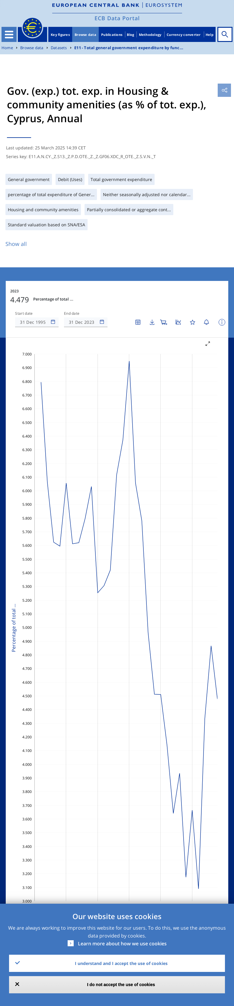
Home (7, 47)
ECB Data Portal (117, 18)
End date (72, 313)
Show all (16, 243)
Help (209, 34)
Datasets (59, 47)
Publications (111, 34)
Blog (130, 34)
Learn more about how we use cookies (122, 943)
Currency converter (184, 34)
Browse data (85, 34)
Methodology (150, 34)
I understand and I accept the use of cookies (121, 963)
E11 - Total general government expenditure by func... (128, 47)
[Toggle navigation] (9, 34)
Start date (24, 313)
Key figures (60, 34)
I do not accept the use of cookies (121, 984)
